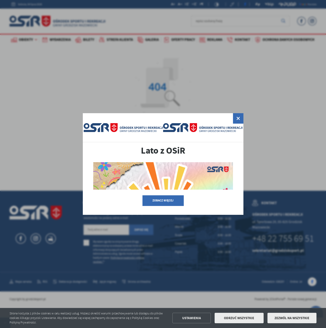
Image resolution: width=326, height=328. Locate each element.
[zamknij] (238, 118)
